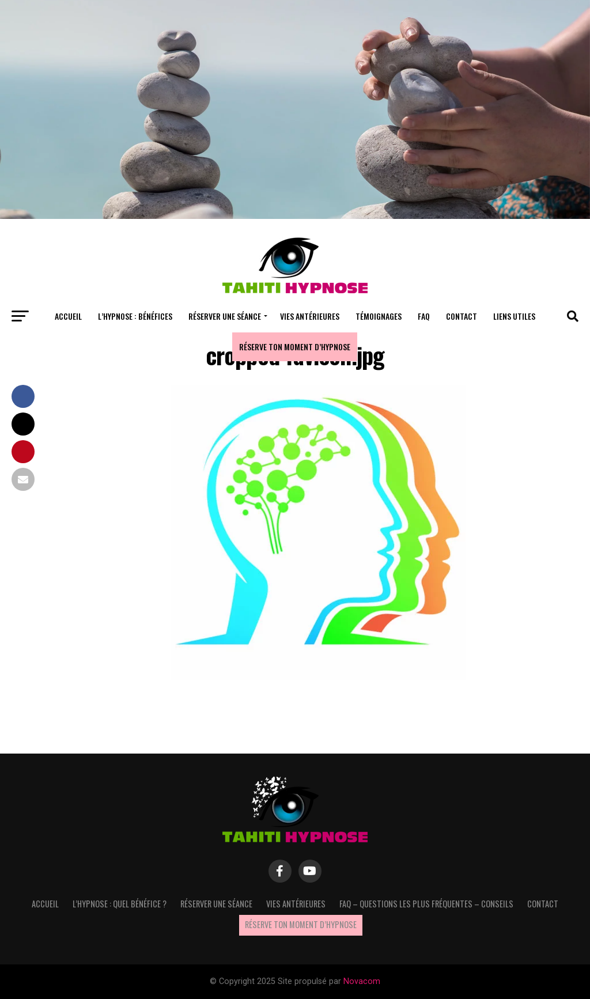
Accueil (68, 316)
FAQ (424, 316)
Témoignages (378, 316)
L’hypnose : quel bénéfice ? (120, 904)
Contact (461, 316)
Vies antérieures (309, 316)
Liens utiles (514, 316)
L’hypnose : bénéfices (135, 316)
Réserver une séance (224, 316)
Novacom (361, 981)
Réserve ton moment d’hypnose (294, 346)
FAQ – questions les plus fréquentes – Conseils (426, 904)
